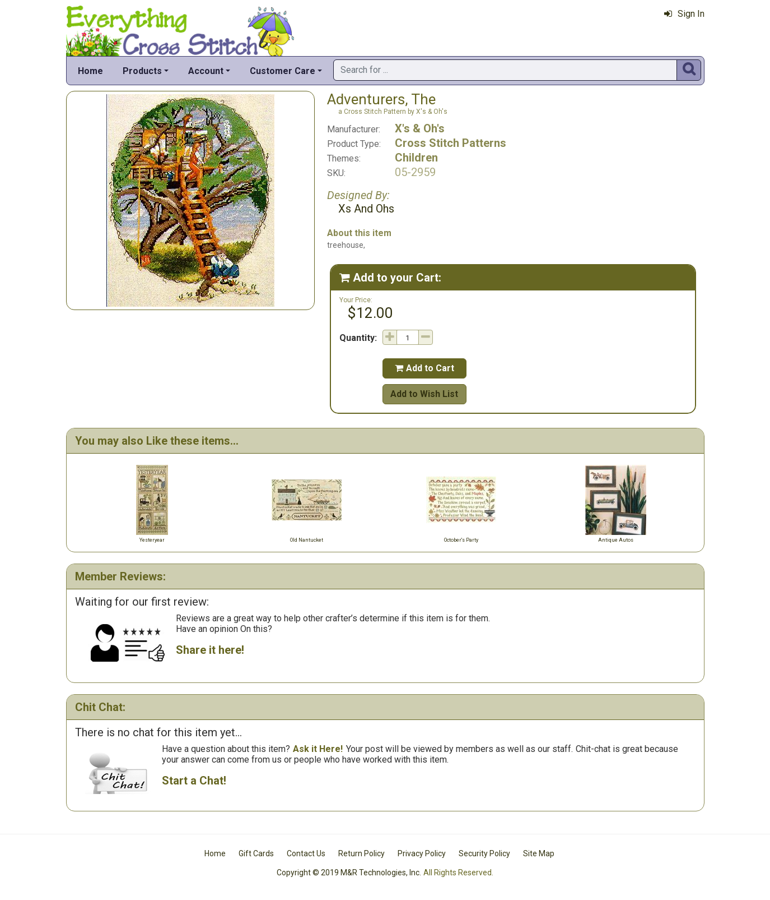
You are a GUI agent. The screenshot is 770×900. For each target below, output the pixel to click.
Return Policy (361, 853)
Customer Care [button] (282, 71)
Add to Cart (424, 368)
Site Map (538, 853)
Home (90, 71)
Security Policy (484, 853)
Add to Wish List (424, 394)
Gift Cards (256, 853)
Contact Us (306, 853)
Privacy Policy (422, 853)
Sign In (684, 13)
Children (416, 157)
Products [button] (142, 71)
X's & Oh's (420, 128)
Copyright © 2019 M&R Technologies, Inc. (349, 872)
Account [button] (205, 71)
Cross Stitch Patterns (450, 143)
